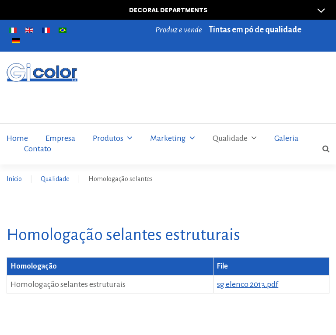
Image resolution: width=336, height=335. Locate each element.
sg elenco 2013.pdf (247, 284)
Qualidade (55, 178)
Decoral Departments (230, 10)
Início (14, 178)
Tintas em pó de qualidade (255, 29)
